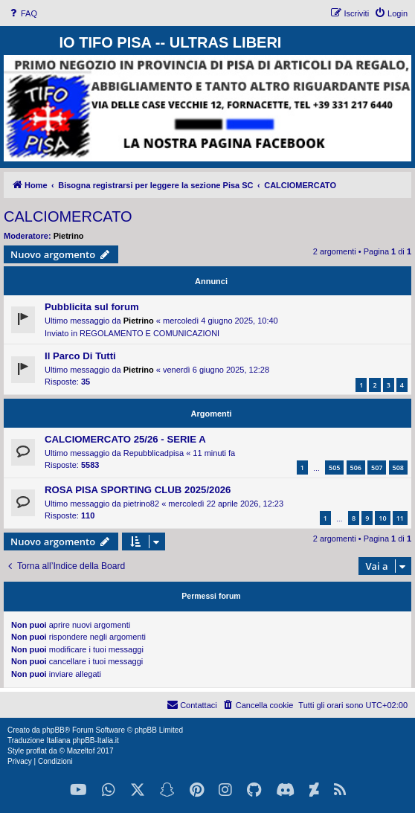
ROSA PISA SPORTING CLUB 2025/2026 (138, 489)
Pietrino (69, 235)
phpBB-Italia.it (95, 740)
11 (400, 518)
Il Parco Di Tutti (80, 355)
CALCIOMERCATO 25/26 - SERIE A (125, 439)
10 (382, 518)
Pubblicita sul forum (92, 306)
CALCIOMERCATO (68, 216)
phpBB (53, 730)
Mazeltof (81, 751)
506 (355, 467)
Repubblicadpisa (153, 453)
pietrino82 (141, 503)
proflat (36, 751)
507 (376, 467)
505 (334, 467)
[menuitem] (22, 13)
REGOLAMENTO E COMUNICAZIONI (149, 333)
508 (398, 467)
